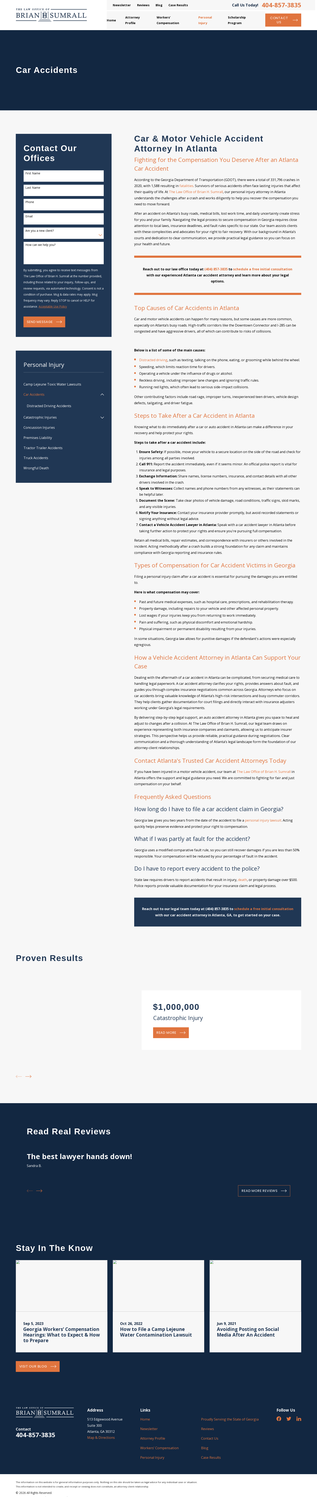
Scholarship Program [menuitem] (237, 20)
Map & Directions (101, 1437)
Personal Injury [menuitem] (205, 20)
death (242, 879)
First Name (32, 173)
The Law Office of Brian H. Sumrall (196, 192)
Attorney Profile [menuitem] (132, 20)
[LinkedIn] (298, 1418)
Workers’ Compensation (159, 1448)
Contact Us (209, 1438)
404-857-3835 (281, 5)
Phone (29, 202)
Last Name (32, 188)
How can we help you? (40, 245)
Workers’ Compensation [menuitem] (168, 20)
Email (29, 216)
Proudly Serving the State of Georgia (230, 1419)
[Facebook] (278, 1418)
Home (145, 1419)
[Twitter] (288, 1418)
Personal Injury (152, 1457)
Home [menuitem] (111, 20)
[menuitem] (63, 384)
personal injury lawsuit (263, 820)
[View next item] (28, 1076)
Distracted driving (153, 360)
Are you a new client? (39, 231)
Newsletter (122, 5)
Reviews (143, 5)
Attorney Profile (152, 1438)
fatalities (186, 186)
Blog (159, 5)
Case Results (178, 5)
